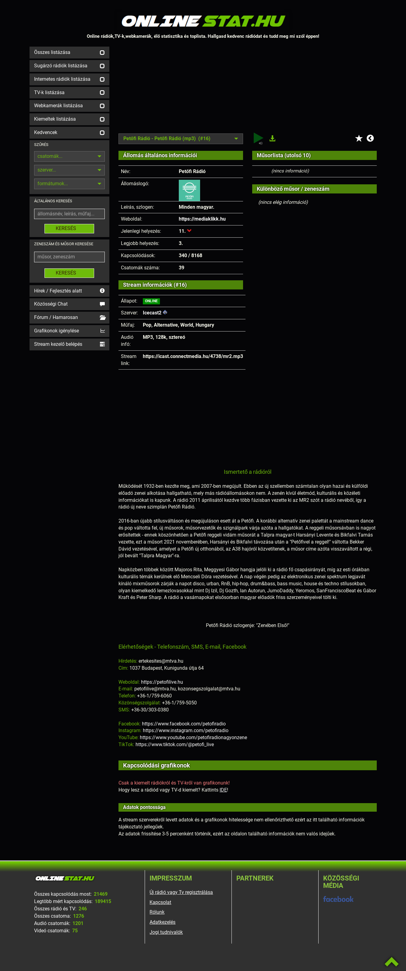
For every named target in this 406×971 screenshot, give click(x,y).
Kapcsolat (160, 902)
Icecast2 (152, 313)
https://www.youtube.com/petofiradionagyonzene (193, 737)
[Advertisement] (247, 89)
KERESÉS (69, 228)
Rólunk (157, 912)
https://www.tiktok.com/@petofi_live (175, 744)
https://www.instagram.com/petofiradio (185, 730)
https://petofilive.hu (162, 682)
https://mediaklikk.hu (202, 219)
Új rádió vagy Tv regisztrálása (181, 892)
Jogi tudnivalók (166, 932)
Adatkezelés (162, 922)
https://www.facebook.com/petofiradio (184, 724)
